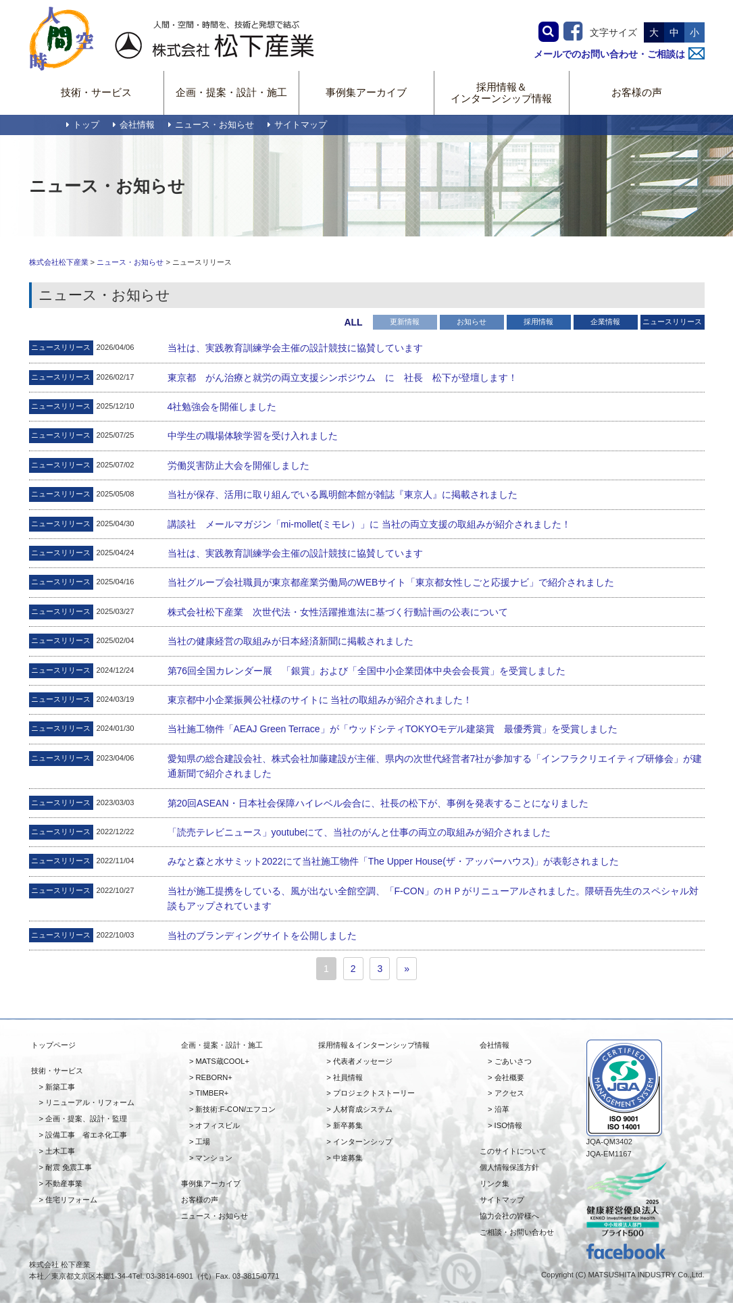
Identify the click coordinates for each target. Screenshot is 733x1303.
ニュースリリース (672, 321)
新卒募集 (348, 1125)
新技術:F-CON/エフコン (235, 1109)
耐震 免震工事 (68, 1167)
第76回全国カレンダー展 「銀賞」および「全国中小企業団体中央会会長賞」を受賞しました (367, 670)
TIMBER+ (211, 1093)
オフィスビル (217, 1125)
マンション (213, 1158)
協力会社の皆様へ (509, 1216)
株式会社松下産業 (59, 262)
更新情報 (405, 321)
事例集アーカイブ (366, 92)
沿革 (502, 1109)
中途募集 (348, 1158)
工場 (202, 1142)
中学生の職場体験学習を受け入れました (253, 435)
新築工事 (60, 1087)
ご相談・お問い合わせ (517, 1232)
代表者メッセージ (363, 1061)
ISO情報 (508, 1125)
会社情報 (134, 125)
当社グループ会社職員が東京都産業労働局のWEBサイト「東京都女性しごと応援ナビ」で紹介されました (391, 582)
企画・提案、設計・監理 (86, 1119)
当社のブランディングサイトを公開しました (262, 935)
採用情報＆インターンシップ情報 (501, 92)
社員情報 (348, 1077)
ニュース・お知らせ (211, 125)
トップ (82, 125)
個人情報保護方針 (509, 1167)
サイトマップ (297, 125)
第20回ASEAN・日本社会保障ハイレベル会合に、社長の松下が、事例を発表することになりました (378, 803)
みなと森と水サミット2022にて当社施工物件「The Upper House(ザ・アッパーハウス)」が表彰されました (394, 861)
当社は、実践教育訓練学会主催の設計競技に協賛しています (295, 347)
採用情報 (538, 321)
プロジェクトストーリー (374, 1093)
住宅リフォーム (71, 1200)
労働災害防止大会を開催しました (238, 465)
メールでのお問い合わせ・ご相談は (619, 54)
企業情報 (605, 321)
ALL (353, 322)
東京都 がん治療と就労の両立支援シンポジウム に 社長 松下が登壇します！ (342, 377)
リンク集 (494, 1183)
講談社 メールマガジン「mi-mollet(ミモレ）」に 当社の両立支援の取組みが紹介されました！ (369, 524)
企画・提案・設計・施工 (231, 92)
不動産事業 (63, 1183)
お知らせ (471, 321)
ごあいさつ (513, 1061)
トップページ (53, 1045)
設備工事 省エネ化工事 (86, 1135)
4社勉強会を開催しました (222, 406)
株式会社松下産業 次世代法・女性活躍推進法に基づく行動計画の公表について (338, 612)
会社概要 (509, 1077)
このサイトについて (513, 1151)
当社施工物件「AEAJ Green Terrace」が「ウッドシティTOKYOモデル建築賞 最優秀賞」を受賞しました (393, 728)
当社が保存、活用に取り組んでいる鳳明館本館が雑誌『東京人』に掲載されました (342, 494)
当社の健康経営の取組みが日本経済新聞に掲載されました (290, 641)
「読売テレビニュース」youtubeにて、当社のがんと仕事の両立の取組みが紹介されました (359, 832)
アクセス (509, 1093)
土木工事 (60, 1151)
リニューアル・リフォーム (89, 1102)
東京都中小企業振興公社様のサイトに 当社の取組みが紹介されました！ (320, 699)
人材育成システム (363, 1109)
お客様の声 (636, 92)
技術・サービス (96, 92)
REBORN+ (213, 1077)
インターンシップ (363, 1142)
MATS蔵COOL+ (222, 1061)
